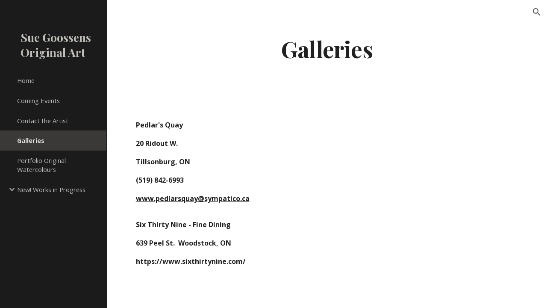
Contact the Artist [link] (42, 120)
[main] (327, 48)
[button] (536, 12)
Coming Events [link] (38, 100)
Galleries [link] (30, 140)
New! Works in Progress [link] (51, 189)
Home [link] (26, 80)
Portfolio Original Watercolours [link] (41, 165)
